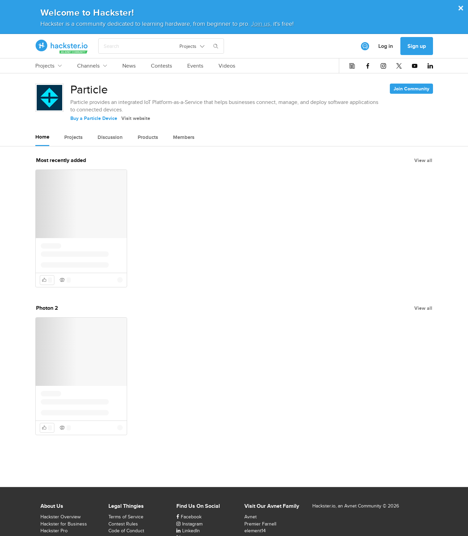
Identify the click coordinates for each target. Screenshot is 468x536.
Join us (260, 23)
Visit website (135, 118)
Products (148, 137)
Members (183, 137)
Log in (385, 46)
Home (42, 137)
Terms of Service (125, 516)
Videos (227, 66)
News (129, 66)
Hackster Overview (60, 516)
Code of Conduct (126, 530)
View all (423, 160)
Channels (92, 66)
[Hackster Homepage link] (61, 46)
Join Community (411, 88)
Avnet (250, 516)
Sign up (417, 46)
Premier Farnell (260, 523)
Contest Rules (123, 523)
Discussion (110, 137)
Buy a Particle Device (93, 118)
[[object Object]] (365, 46)
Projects (48, 66)
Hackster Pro (54, 530)
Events (195, 66)
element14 (255, 530)
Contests (161, 66)
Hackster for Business (63, 523)
